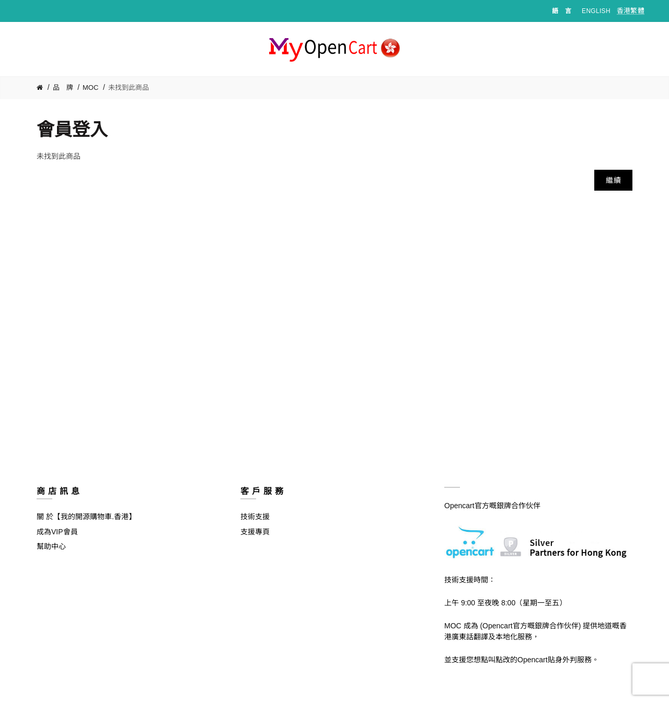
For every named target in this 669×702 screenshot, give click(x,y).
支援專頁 (255, 532)
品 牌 (63, 87)
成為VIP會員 (57, 532)
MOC (90, 87)
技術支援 (255, 516)
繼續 (613, 180)
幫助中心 (51, 546)
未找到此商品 (128, 87)
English (596, 11)
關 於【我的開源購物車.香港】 (86, 516)
